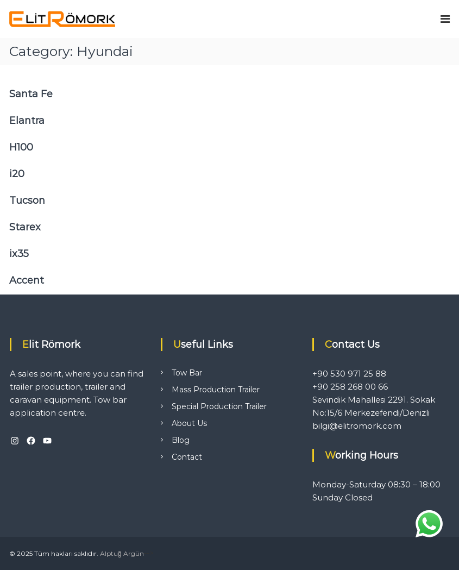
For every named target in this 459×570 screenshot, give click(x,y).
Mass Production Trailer (216, 389)
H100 (21, 147)
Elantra (27, 121)
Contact (187, 457)
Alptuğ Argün (122, 553)
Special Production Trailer (219, 406)
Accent (26, 280)
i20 (16, 174)
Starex (25, 227)
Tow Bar (187, 373)
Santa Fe (31, 94)
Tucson (27, 200)
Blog (181, 440)
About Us (189, 423)
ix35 (19, 254)
